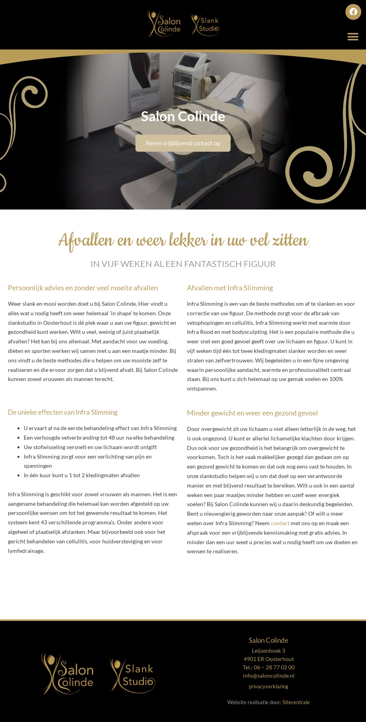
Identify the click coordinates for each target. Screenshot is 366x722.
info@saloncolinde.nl (269, 675)
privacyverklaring (268, 686)
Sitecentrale (296, 702)
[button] (353, 37)
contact (280, 523)
